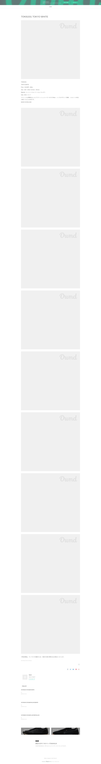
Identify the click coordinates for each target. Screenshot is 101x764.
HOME (50, 6)
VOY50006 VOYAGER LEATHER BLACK (30, 715)
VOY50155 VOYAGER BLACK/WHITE (29, 702)
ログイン (74, 2)
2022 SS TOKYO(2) (28, 660)
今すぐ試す (66, 2)
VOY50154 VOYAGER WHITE (27, 689)
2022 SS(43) (23, 660)
